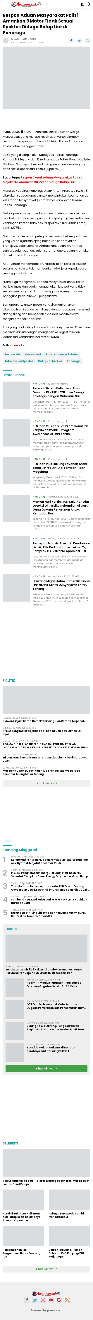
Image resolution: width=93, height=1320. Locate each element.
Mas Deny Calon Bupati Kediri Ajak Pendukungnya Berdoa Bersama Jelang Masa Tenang (41, 772)
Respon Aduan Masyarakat (23, 354)
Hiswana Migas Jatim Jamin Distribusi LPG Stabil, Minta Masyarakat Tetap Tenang (61, 585)
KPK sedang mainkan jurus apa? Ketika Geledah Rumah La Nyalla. (42, 732)
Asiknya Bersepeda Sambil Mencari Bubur (67, 1215)
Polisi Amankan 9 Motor (62, 354)
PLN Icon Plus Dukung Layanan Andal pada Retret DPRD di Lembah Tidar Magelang (60, 468)
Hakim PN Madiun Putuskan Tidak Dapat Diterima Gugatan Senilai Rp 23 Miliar (54, 984)
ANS (24, 39)
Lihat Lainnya (46, 783)
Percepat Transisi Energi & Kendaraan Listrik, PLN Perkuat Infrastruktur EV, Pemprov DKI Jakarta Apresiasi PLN (61, 547)
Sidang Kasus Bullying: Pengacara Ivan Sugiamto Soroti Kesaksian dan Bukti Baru (55, 1027)
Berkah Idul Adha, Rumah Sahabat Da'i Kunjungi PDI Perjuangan (66, 1253)
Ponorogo (74, 361)
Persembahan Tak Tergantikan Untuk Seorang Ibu (21, 1253)
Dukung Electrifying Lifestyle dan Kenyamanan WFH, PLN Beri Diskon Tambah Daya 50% (48, 914)
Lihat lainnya (46, 1068)
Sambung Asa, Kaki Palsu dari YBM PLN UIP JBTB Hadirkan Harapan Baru (49, 901)
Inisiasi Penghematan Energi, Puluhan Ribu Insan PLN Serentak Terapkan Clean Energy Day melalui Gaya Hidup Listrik (49, 874)
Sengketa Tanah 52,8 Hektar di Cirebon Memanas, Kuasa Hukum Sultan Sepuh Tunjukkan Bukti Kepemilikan (44, 971)
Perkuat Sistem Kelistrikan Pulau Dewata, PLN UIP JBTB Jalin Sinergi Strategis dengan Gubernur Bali (58, 392)
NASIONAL (39, 383)
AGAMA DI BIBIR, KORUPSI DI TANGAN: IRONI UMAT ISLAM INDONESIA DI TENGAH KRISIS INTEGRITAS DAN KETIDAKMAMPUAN (45, 745)
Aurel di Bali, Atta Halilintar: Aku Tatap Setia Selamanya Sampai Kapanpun (21, 1217)
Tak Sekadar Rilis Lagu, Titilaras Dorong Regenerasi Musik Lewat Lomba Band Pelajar (46, 1182)
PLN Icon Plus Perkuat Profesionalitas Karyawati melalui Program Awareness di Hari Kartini (60, 430)
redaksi (19, 345)
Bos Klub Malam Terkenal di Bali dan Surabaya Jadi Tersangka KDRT (51, 1049)
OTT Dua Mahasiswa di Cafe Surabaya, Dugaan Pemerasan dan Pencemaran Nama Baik (56, 1006)
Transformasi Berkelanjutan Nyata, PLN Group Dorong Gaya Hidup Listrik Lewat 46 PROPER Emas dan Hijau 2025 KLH (49, 888)
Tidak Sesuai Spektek (19, 361)
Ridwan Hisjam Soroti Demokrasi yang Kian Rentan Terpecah (44, 721)
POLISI (33, 39)
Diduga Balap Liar (50, 361)
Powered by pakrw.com (46, 1310)
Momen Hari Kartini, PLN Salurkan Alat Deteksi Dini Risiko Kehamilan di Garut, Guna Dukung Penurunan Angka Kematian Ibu (61, 507)
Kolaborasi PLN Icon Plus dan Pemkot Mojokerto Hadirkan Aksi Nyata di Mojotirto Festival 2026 (50, 861)
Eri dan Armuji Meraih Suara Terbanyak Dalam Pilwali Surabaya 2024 (45, 759)
